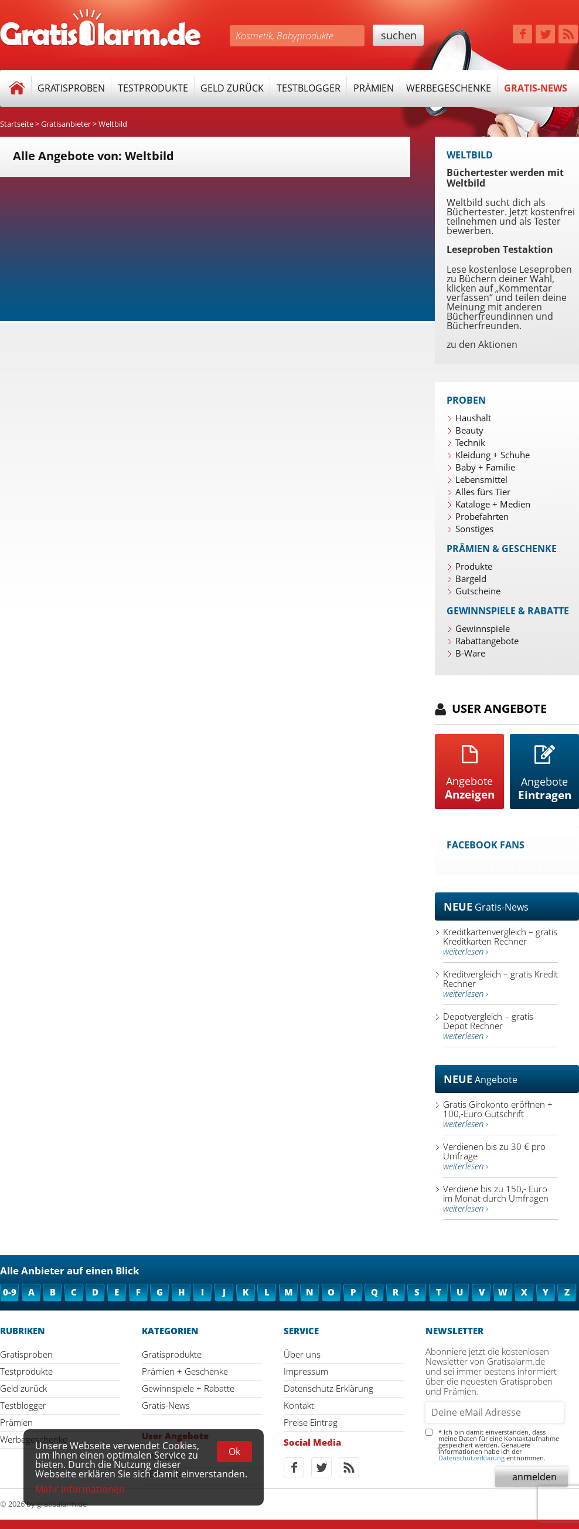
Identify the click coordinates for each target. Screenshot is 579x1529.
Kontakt (299, 1405)
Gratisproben (71, 88)
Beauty (469, 430)
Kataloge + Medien (492, 504)
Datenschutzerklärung (471, 1457)
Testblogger (308, 88)
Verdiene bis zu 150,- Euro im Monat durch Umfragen (496, 1198)
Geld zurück (232, 88)
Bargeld (470, 578)
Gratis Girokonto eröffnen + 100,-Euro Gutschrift (498, 1113)
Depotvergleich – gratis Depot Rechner (488, 1025)
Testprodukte (153, 88)
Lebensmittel (481, 479)
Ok (234, 1451)
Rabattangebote (487, 641)
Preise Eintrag (311, 1422)
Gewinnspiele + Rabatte (188, 1388)
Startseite (16, 124)
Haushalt (473, 418)
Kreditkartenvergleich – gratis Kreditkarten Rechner (500, 941)
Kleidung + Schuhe (492, 455)
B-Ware (470, 653)
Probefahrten (482, 516)
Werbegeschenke (448, 88)
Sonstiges (474, 529)
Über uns (302, 1354)
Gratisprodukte (172, 1354)
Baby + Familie (485, 467)
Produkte (473, 566)
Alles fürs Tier (482, 492)
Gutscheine (477, 591)
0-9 (9, 1292)
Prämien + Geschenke (185, 1371)
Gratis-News (535, 88)
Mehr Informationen (80, 1489)
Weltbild (112, 124)
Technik (470, 442)
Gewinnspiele (482, 628)
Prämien (373, 88)
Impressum (306, 1371)
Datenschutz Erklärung (328, 1388)
